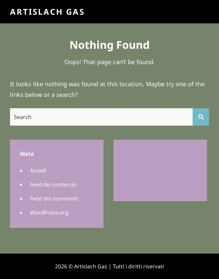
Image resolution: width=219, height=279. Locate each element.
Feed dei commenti (54, 198)
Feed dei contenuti (53, 184)
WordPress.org (49, 212)
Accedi (38, 170)
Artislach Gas (47, 11)
